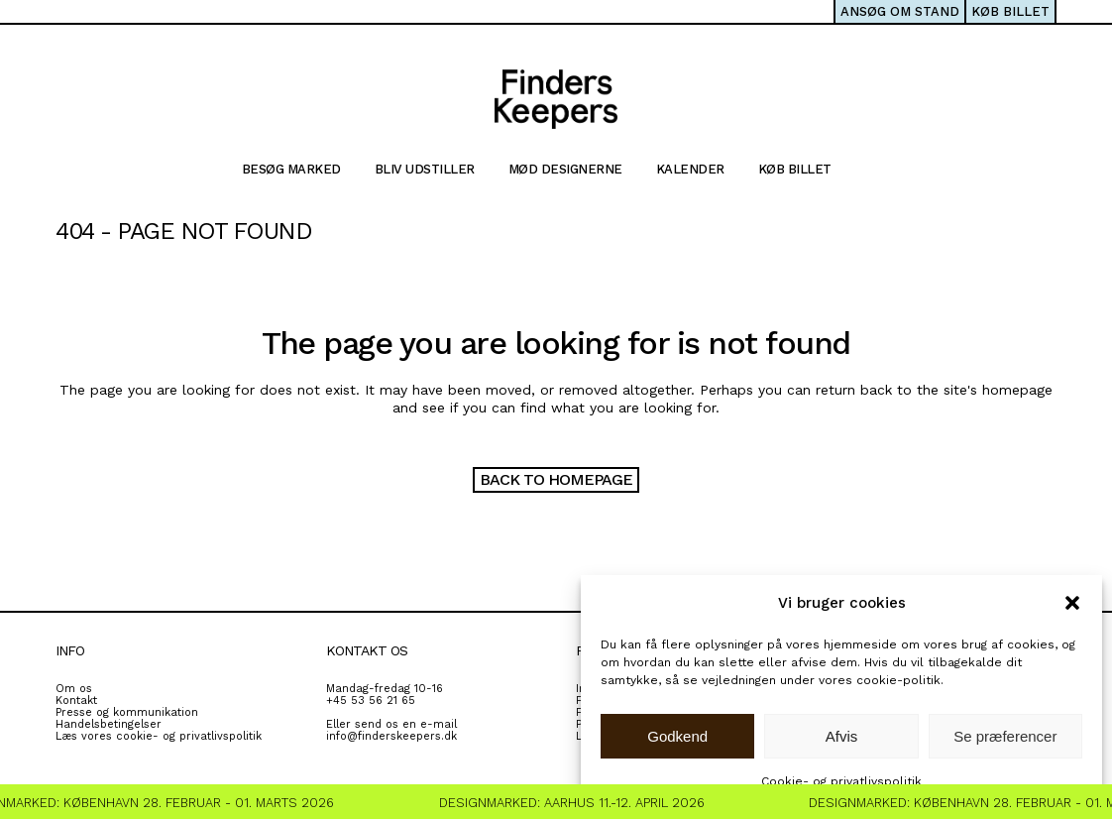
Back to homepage (556, 479)
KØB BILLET (1010, 11)
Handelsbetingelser (109, 724)
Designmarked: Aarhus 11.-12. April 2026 (579, 802)
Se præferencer (1004, 736)
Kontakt (76, 700)
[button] (1072, 603)
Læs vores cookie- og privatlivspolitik (159, 736)
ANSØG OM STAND (899, 11)
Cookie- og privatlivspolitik (841, 781)
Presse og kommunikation (127, 712)
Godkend (677, 736)
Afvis (842, 736)
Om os (74, 688)
